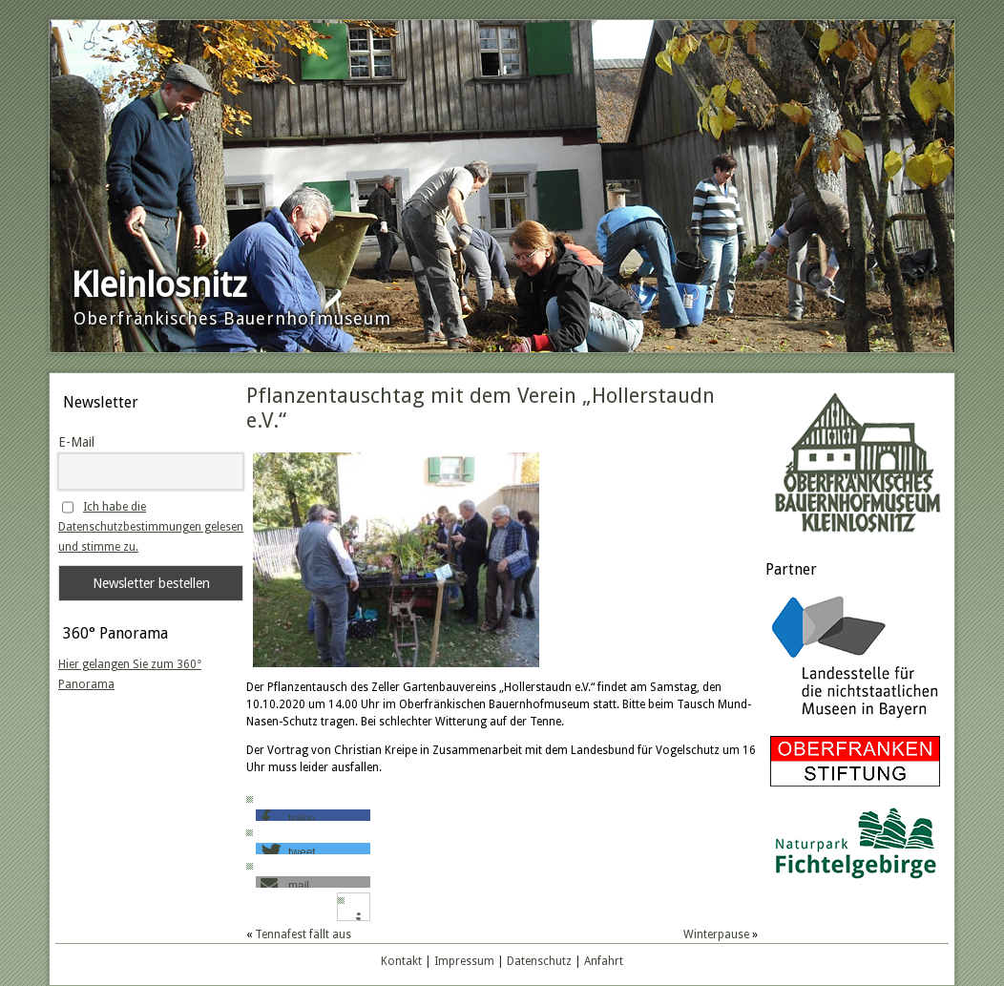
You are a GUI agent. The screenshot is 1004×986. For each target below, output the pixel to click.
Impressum (464, 961)
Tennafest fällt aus (303, 934)
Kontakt (401, 961)
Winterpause (716, 934)
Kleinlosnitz (159, 284)
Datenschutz (539, 961)
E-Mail (76, 442)
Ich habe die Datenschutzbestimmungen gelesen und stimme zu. (150, 527)
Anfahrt (603, 961)
